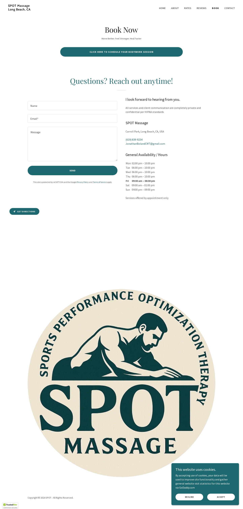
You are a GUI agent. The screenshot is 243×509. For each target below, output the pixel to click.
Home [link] (162, 8)
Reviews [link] (202, 8)
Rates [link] (187, 8)
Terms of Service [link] (100, 182)
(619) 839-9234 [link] (134, 139)
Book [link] (215, 8)
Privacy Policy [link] (83, 182)
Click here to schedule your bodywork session (121, 51)
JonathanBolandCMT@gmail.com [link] (145, 143)
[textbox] (72, 105)
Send (73, 170)
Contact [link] (229, 8)
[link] (63, 9)
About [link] (175, 8)
